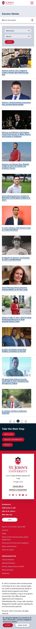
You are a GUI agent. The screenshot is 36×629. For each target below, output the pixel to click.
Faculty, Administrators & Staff (13, 566)
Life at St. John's (8, 511)
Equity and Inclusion (9, 546)
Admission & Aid (9, 507)
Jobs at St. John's (8, 550)
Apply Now (8, 434)
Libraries (5, 530)
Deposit (7, 445)
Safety (4, 533)
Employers (6, 573)
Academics (6, 504)
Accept (7, 625)
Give (9, 520)
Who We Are (7, 514)
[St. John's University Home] (8, 3)
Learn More (22, 625)
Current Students (8, 559)
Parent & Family (7, 570)
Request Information (13, 440)
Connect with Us (18, 486)
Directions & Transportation (18, 490)
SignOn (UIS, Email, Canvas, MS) (14, 527)
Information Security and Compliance (15, 543)
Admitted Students (8, 563)
